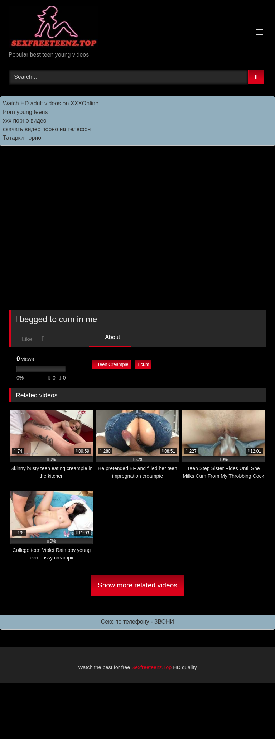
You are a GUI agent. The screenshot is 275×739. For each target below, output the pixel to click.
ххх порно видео (25, 121)
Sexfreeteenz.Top (151, 667)
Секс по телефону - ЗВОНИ (137, 622)
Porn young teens (25, 112)
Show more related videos (137, 585)
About (110, 337)
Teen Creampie (111, 364)
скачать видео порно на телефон (47, 129)
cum (143, 364)
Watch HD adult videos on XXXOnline (50, 103)
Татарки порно (22, 138)
